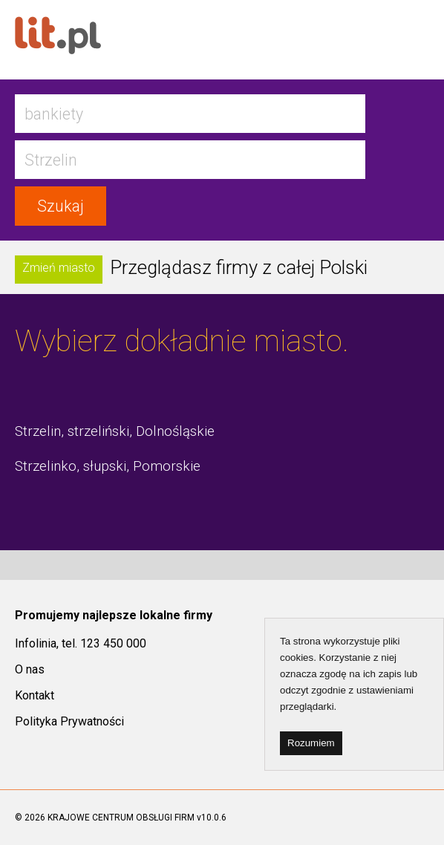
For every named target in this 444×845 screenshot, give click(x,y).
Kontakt (34, 695)
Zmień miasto (58, 268)
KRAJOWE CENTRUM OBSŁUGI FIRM (121, 817)
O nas (30, 669)
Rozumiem (311, 742)
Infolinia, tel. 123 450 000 (80, 643)
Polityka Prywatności (69, 721)
